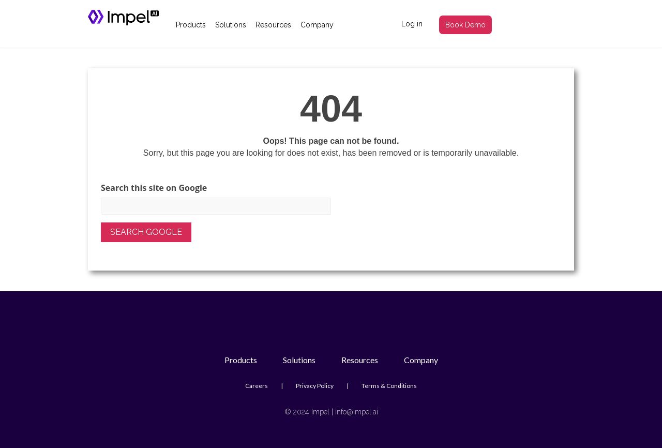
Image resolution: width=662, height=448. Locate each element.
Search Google (146, 232)
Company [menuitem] (317, 25)
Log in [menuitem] (412, 24)
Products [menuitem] (191, 25)
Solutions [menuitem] (230, 25)
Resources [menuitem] (273, 25)
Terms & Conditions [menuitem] (389, 386)
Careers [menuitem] (256, 386)
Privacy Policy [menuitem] (315, 386)
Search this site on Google (154, 188)
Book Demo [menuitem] (465, 25)
